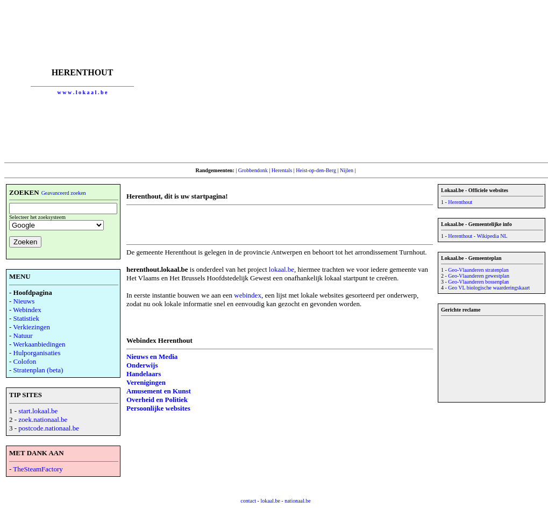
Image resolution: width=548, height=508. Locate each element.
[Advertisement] (353, 81)
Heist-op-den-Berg (316, 170)
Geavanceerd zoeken (63, 193)
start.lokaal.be (38, 411)
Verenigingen (146, 382)
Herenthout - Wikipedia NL (477, 236)
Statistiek (26, 318)
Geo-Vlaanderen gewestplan (478, 276)
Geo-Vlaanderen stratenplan (478, 270)
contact (248, 501)
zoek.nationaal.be (42, 419)
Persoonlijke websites (158, 408)
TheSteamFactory (37, 469)
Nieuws (24, 301)
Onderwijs (142, 365)
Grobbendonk (253, 170)
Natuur (23, 335)
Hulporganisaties (37, 353)
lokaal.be (281, 269)
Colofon (25, 361)
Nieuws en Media (151, 356)
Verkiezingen (31, 327)
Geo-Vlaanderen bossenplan (478, 282)
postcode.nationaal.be (48, 428)
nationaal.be (297, 501)
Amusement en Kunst (158, 391)
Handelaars (143, 374)
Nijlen (346, 170)
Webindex (27, 310)
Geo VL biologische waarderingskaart (489, 288)
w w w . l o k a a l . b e (83, 92)
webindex (247, 295)
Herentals (282, 170)
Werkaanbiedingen (39, 344)
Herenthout (460, 202)
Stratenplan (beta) (38, 370)
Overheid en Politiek (157, 400)
